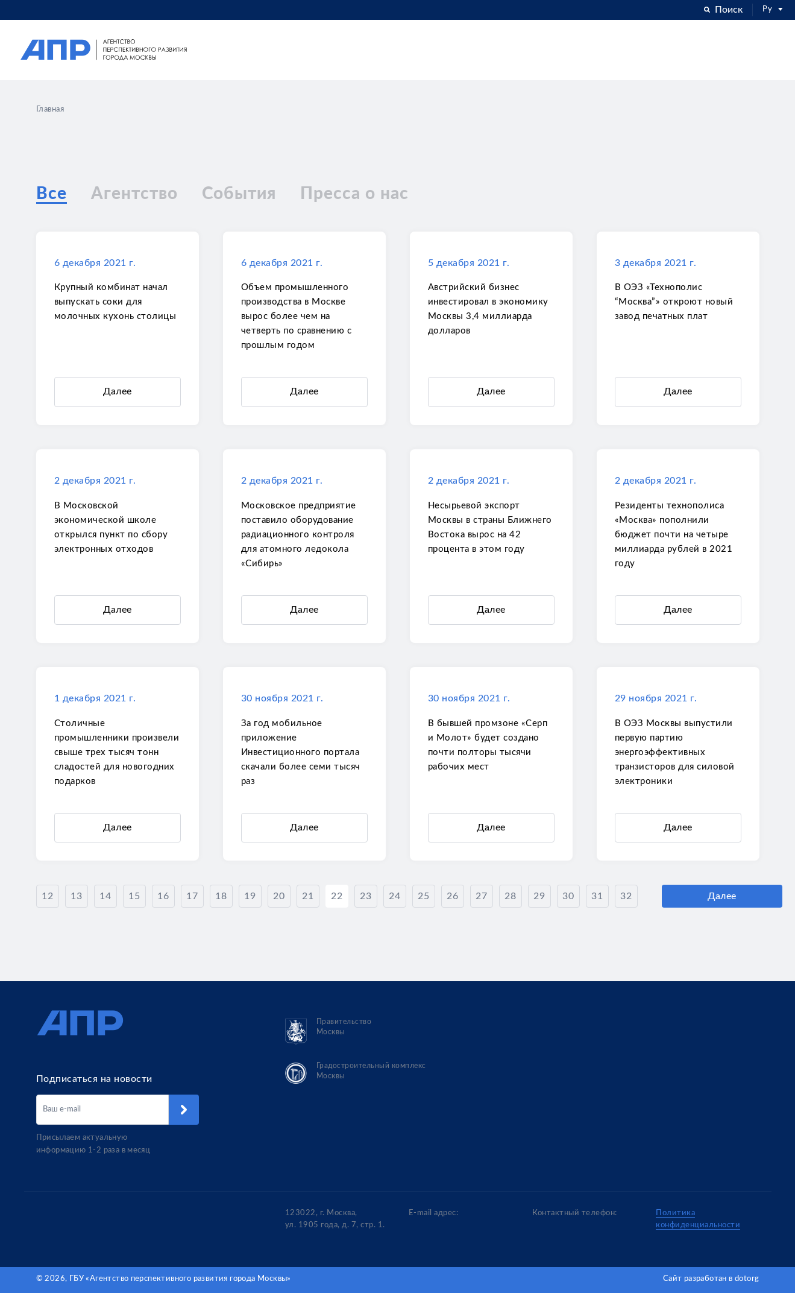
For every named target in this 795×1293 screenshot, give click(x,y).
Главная (50, 109)
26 (452, 897)
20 (278, 897)
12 (47, 897)
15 (134, 897)
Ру (772, 9)
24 (394, 897)
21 (307, 897)
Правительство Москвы (328, 1031)
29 (539, 897)
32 (626, 897)
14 (105, 897)
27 (481, 897)
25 (423, 897)
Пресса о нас (354, 194)
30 (568, 897)
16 (163, 897)
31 (597, 897)
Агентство (134, 194)
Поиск (723, 9)
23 (365, 897)
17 (192, 897)
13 (76, 897)
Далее (117, 392)
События (239, 194)
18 (221, 897)
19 (250, 897)
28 (510, 897)
